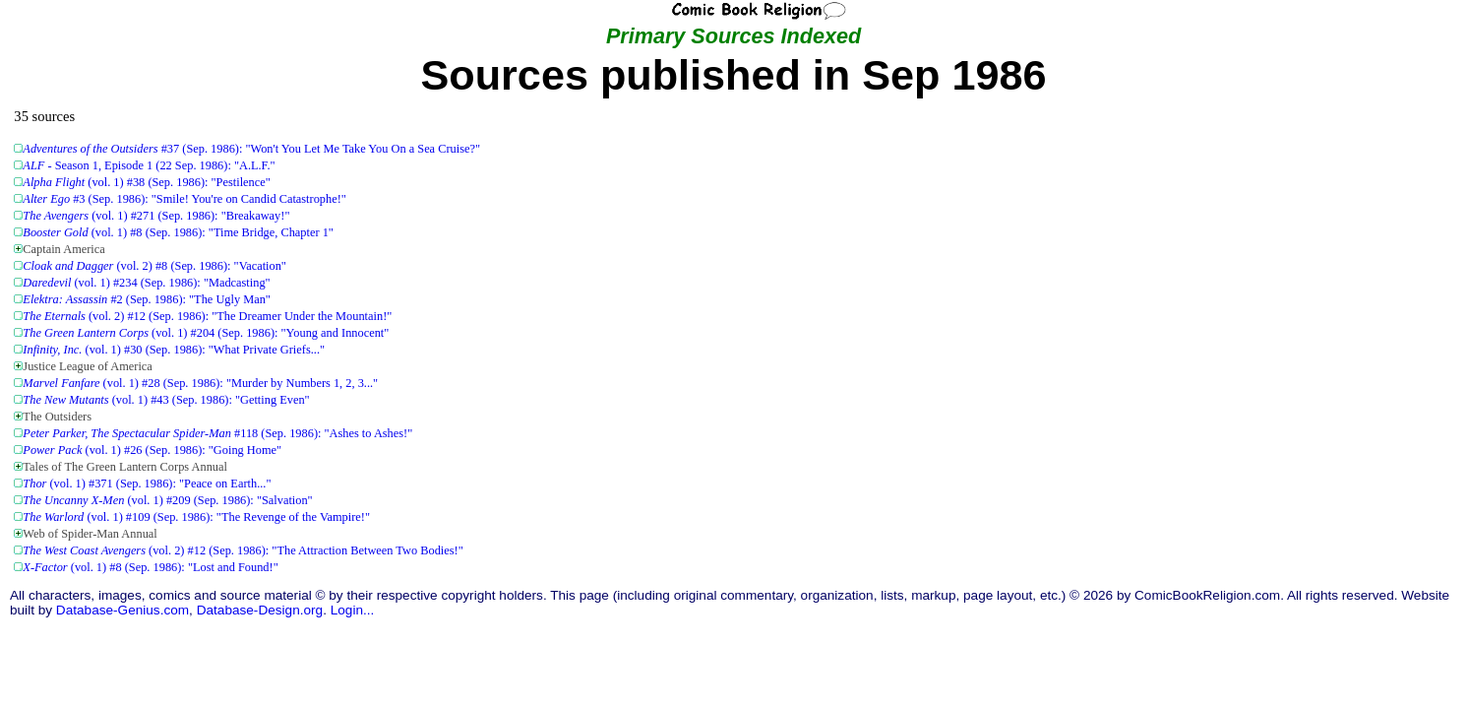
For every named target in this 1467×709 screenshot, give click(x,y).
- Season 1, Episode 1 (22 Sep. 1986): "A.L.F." (149, 165)
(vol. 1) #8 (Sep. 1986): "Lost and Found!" (150, 567)
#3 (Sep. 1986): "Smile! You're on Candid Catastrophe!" (184, 199)
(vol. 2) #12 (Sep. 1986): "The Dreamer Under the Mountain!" (207, 316)
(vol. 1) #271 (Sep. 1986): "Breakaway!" (156, 216)
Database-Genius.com (122, 610)
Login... (353, 610)
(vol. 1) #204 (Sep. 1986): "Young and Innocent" (206, 333)
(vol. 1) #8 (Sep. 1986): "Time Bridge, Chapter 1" (178, 232)
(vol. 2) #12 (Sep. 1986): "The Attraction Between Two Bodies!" (242, 550)
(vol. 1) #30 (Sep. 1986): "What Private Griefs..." (174, 349)
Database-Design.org (260, 610)
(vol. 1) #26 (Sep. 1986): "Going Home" (152, 450)
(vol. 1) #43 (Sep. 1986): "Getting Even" (166, 400)
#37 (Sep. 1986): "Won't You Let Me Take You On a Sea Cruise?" (251, 149)
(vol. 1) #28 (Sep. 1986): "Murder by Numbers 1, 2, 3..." (200, 383)
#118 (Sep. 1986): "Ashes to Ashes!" (217, 433)
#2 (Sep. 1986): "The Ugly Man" (147, 299)
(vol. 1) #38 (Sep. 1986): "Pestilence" (146, 182)
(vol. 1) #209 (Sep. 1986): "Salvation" (167, 500)
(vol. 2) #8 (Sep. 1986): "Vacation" (154, 266)
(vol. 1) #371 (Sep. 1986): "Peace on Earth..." (147, 483)
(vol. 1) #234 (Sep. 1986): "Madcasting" (146, 283)
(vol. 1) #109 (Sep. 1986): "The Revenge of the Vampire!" (196, 517)
